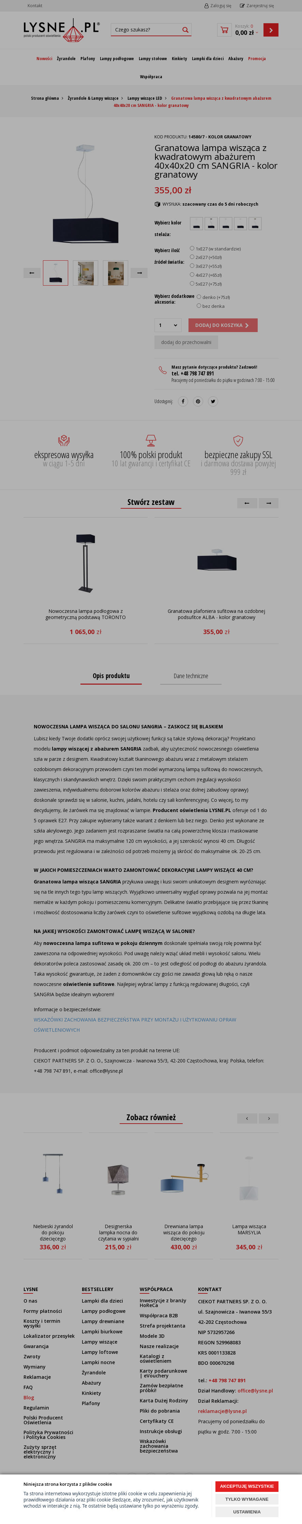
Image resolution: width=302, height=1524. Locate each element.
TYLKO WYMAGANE (246, 1499)
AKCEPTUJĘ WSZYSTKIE (247, 1486)
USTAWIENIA (247, 1511)
